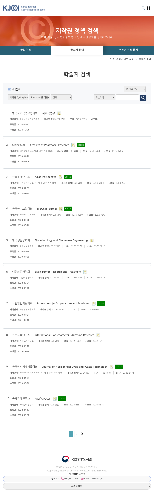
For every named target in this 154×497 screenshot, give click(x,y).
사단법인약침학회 (22, 303)
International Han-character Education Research (64, 335)
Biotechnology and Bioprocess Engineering (61, 240)
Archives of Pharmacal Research (49, 145)
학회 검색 (25, 50)
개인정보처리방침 (76, 474)
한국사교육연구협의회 (25, 113)
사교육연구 (48, 113)
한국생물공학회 (21, 240)
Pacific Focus (42, 398)
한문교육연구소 (21, 335)
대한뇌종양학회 (21, 271)
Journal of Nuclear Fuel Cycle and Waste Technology (74, 366)
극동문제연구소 (21, 177)
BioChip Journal (47, 208)
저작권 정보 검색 (124, 59)
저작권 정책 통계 (128, 50)
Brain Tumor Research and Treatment (58, 271)
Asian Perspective (45, 177)
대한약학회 (18, 145)
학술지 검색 (77, 50)
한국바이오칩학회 (22, 208)
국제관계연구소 (21, 398)
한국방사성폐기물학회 (25, 366)
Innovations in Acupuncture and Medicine (63, 303)
